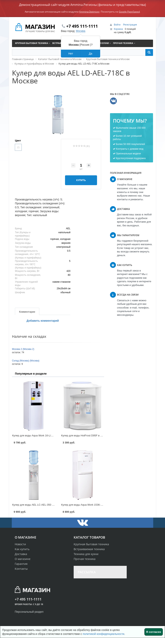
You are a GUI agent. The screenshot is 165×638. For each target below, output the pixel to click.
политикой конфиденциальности (103, 633)
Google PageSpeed (129, 11)
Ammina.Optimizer (89, 11)
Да (90, 53)
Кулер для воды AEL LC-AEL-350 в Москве (37, 504)
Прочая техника (84, 559)
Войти (117, 24)
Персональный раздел (29, 611)
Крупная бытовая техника (91, 544)
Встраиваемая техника (89, 549)
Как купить (22, 549)
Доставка (21, 554)
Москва (80, 31)
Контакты (21, 569)
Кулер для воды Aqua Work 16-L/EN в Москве (39, 435)
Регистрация (130, 24)
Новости (20, 544)
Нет (70, 53)
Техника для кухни (86, 554)
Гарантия (21, 564)
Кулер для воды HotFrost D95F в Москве (85, 435)
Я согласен (153, 631)
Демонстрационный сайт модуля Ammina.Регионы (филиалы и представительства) (82, 5)
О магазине (22, 559)
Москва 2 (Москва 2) (23, 349)
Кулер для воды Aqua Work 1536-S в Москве (87, 504)
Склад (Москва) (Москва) (25, 360)
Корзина (118, 29)
